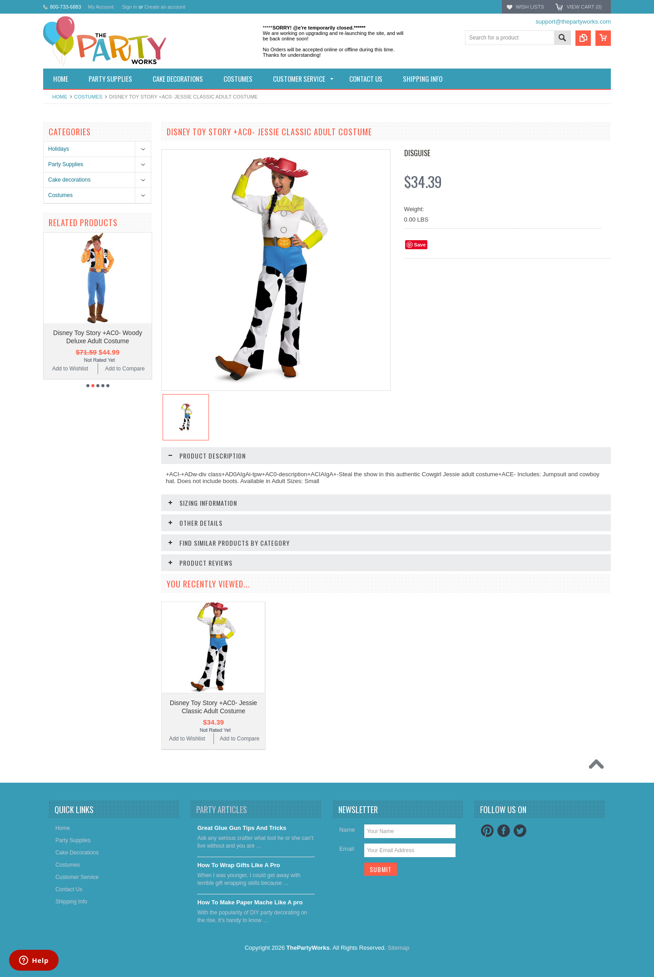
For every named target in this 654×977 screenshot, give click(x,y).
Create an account (164, 7)
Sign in (129, 7)
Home (59, 96)
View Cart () (584, 7)
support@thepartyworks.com (573, 21)
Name (347, 829)
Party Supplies (65, 164)
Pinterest (487, 830)
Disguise (417, 153)
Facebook (503, 830)
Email (346, 848)
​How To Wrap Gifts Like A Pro (238, 865)
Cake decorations (69, 180)
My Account (101, 7)
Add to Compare (124, 368)
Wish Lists (529, 7)
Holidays (58, 149)
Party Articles (221, 809)
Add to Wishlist (70, 368)
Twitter (520, 830)
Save (420, 244)
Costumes (88, 96)
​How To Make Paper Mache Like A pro (249, 902)
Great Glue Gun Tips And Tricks (241, 827)
